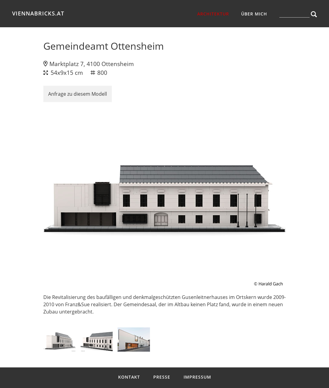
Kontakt (129, 377)
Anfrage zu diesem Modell (77, 94)
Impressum (197, 377)
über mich (254, 14)
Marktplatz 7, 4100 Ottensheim (91, 64)
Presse (161, 377)
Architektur (213, 14)
